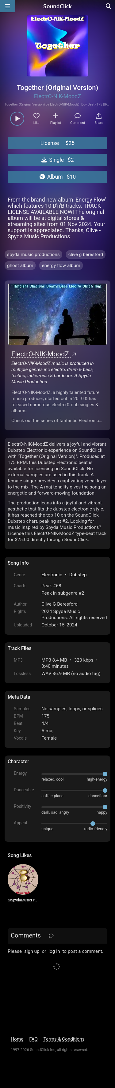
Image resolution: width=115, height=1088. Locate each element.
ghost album (20, 265)
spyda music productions (33, 254)
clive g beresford (85, 254)
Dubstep (78, 574)
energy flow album (61, 265)
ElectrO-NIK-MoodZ (57, 96)
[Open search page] (109, 6)
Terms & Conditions (64, 1039)
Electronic (51, 574)
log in (54, 951)
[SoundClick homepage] (57, 6)
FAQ (33, 1039)
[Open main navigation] (7, 6)
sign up (32, 951)
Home (17, 1039)
